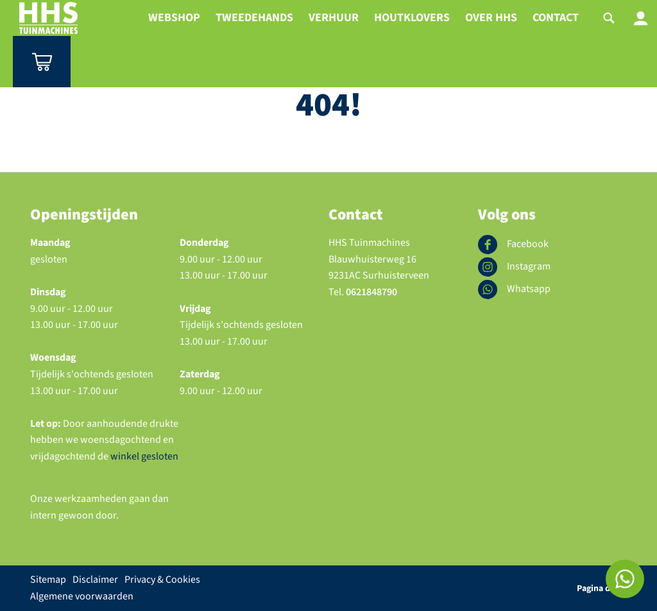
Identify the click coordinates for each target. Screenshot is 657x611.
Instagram (514, 267)
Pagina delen (602, 588)
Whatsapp (514, 289)
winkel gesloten (143, 456)
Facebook (513, 244)
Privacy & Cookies (162, 579)
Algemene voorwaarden (81, 596)
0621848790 (371, 292)
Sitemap (48, 579)
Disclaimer (95, 579)
